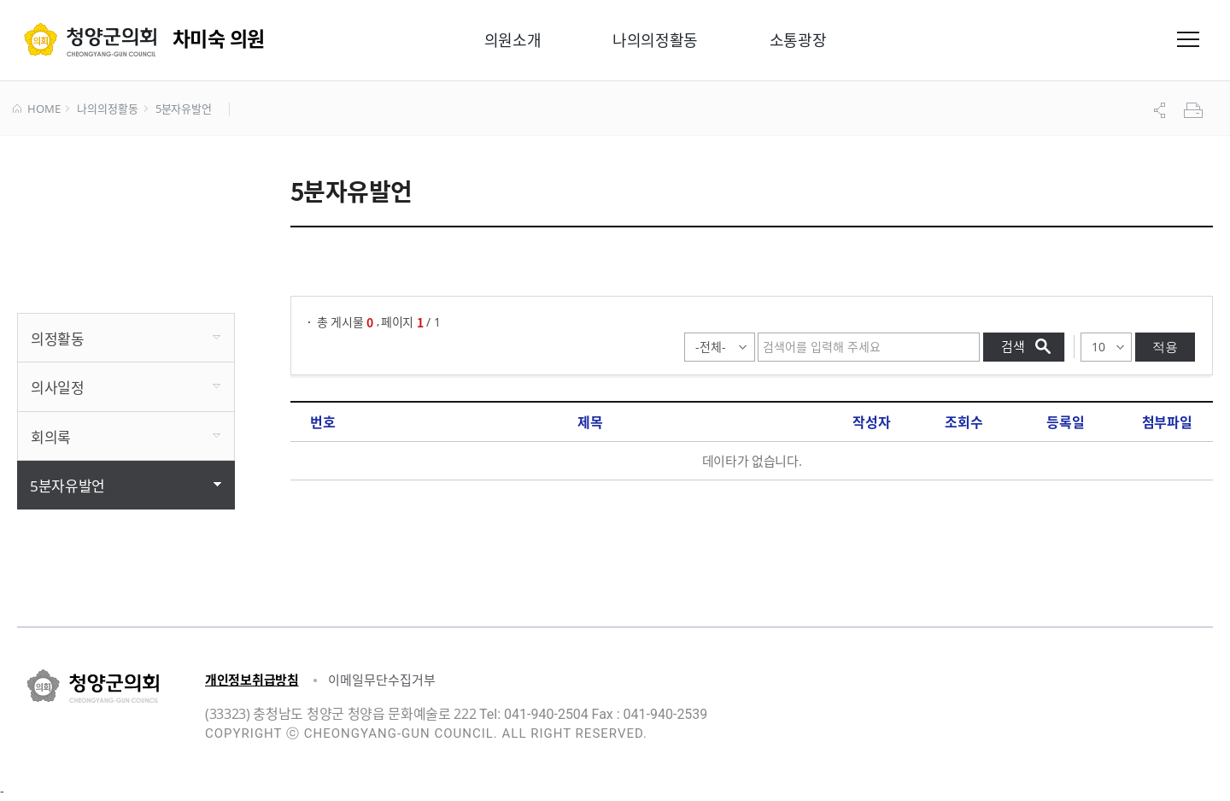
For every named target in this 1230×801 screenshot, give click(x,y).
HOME (36, 109)
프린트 (1195, 110)
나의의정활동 (107, 109)
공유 (1161, 110)
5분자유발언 (183, 109)
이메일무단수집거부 (382, 679)
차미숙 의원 (219, 37)
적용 (1165, 346)
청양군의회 (90, 39)
